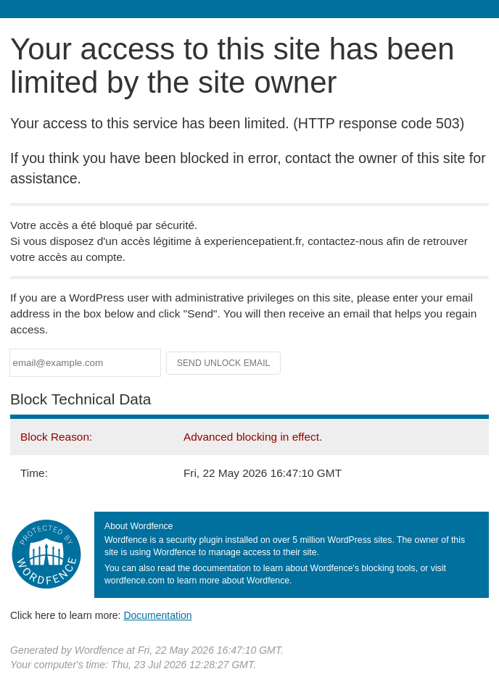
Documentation (157, 615)
